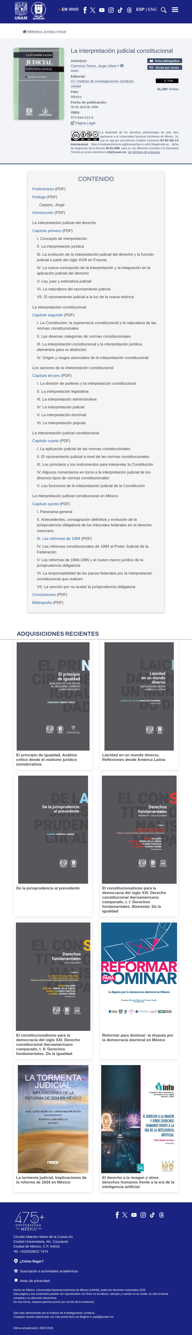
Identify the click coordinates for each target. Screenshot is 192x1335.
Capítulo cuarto (45, 441)
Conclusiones (44, 594)
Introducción (43, 212)
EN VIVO (68, 9)
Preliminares (43, 189)
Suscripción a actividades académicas (46, 1271)
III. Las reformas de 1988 (58, 538)
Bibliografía (42, 602)
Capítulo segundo (47, 315)
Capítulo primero (46, 231)
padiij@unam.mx (103, 1316)
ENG (152, 9)
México (76, 96)
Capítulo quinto (45, 504)
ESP (140, 9)
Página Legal (83, 123)
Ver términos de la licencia (144, 152)
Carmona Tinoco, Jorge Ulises (94, 66)
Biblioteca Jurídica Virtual (44, 32)
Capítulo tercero (46, 375)
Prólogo (39, 197)
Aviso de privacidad (32, 1281)
